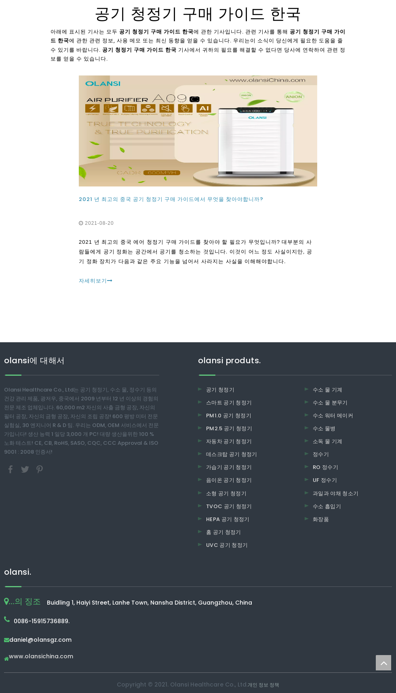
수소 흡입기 (327, 506)
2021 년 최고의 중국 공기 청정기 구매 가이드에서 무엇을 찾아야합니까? (171, 199)
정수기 (321, 454)
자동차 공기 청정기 (229, 441)
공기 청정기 (220, 390)
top (383, 662)
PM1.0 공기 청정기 (228, 415)
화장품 (321, 519)
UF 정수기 (325, 480)
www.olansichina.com (41, 656)
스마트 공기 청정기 (229, 402)
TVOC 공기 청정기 (229, 506)
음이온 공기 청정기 (229, 480)
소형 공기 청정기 (226, 493)
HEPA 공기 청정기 (228, 519)
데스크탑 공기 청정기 (231, 454)
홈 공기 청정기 (223, 532)
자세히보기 (96, 281)
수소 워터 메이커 (333, 415)
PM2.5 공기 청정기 (229, 428)
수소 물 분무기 (330, 402)
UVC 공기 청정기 (227, 545)
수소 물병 (324, 428)
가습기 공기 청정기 (229, 467)
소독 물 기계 (327, 441)
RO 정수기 (325, 467)
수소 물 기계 (327, 390)
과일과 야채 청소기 (336, 493)
